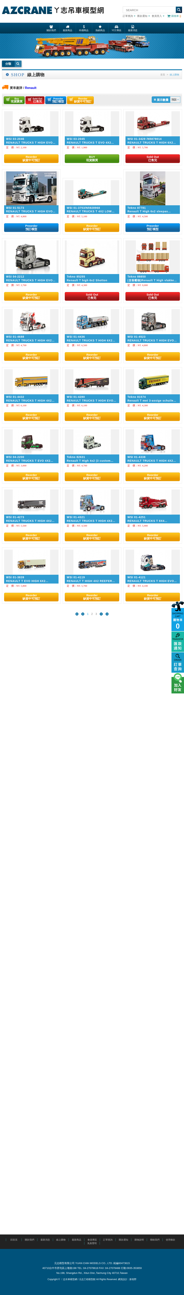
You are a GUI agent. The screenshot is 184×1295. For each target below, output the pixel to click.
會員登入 (158, 15)
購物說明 (139, 1239)
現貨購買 (17, 100)
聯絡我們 (155, 1239)
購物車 (174, 15)
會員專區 (92, 1239)
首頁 (162, 74)
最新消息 (45, 1239)
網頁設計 (122, 1279)
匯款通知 (143, 15)
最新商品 (76, 1239)
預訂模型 (58, 100)
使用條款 (170, 1239)
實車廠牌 (16, 88)
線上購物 (61, 1239)
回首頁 (13, 1239)
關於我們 (29, 1239)
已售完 (37, 100)
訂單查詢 (129, 15)
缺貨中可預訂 (83, 100)
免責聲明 (92, 1243)
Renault (30, 88)
